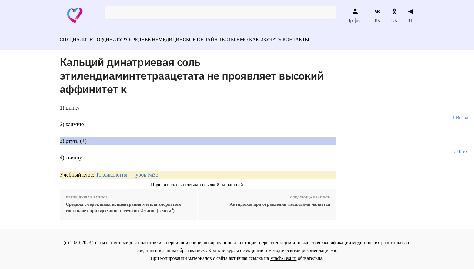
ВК (377, 15)
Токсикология (111, 172)
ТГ (411, 15)
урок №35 (146, 172)
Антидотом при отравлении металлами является (280, 201)
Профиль (355, 15)
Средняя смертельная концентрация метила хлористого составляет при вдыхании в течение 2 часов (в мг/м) (123, 204)
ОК (394, 15)
